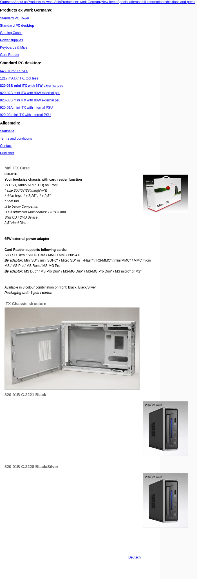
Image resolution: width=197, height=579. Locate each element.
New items (109, 2)
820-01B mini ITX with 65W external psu (31, 86)
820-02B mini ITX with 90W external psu (30, 93)
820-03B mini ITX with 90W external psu (30, 100)
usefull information (149, 2)
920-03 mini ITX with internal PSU (25, 115)
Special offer (126, 2)
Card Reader (9, 55)
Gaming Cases (11, 33)
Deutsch (134, 557)
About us (21, 2)
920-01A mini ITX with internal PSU (26, 108)
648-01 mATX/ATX (14, 71)
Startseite (7, 2)
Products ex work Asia (44, 2)
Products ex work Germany (81, 2)
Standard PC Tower (14, 18)
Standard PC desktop (17, 26)
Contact (6, 146)
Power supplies (11, 40)
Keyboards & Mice (13, 47)
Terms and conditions (16, 138)
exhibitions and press (179, 2)
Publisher (7, 153)
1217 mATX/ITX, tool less (19, 78)
